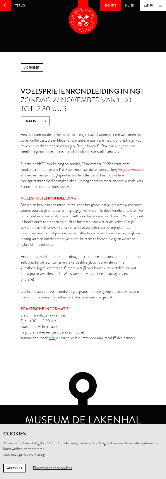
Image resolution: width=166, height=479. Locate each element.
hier (52, 338)
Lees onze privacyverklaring (24, 454)
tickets (35, 121)
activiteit (31, 67)
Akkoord (14, 468)
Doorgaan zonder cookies (52, 468)
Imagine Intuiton (130, 169)
